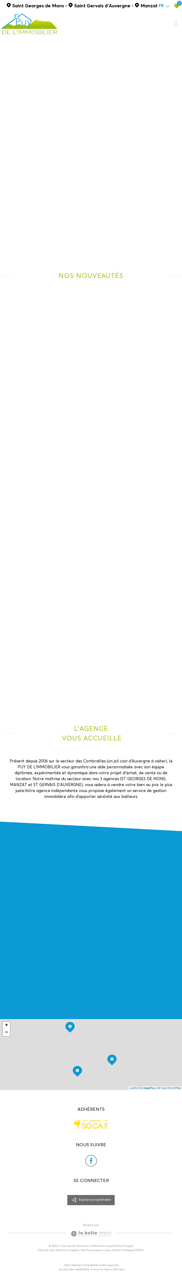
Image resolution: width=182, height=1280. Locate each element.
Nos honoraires (91, 1250)
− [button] (6, 1032)
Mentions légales (67, 1250)
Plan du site (46, 1250)
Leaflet (134, 1088)
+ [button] (6, 1025)
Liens (107, 1250)
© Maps (148, 1088)
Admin (116, 1250)
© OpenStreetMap (169, 1088)
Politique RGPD (133, 1250)
